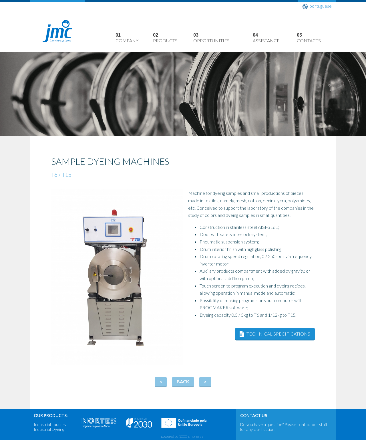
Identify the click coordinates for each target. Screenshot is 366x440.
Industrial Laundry (50, 424)
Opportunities (223, 38)
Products (173, 38)
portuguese (317, 6)
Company (134, 38)
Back (183, 381)
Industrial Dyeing (49, 429)
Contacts (316, 38)
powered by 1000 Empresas (182, 436)
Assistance (275, 38)
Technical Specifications (278, 333)
